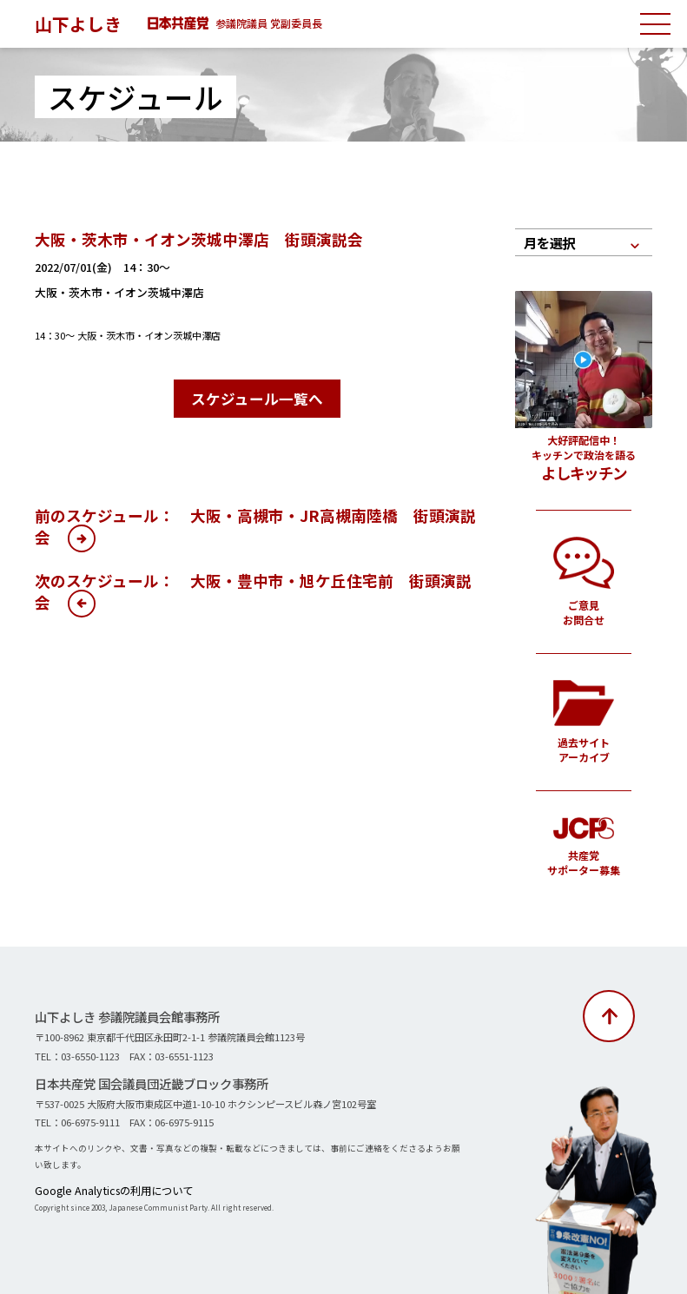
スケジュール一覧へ (257, 396)
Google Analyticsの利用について (97, 1189)
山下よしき (82, 22)
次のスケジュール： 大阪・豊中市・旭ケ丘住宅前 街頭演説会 (253, 587)
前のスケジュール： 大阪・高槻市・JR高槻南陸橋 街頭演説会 (255, 522)
